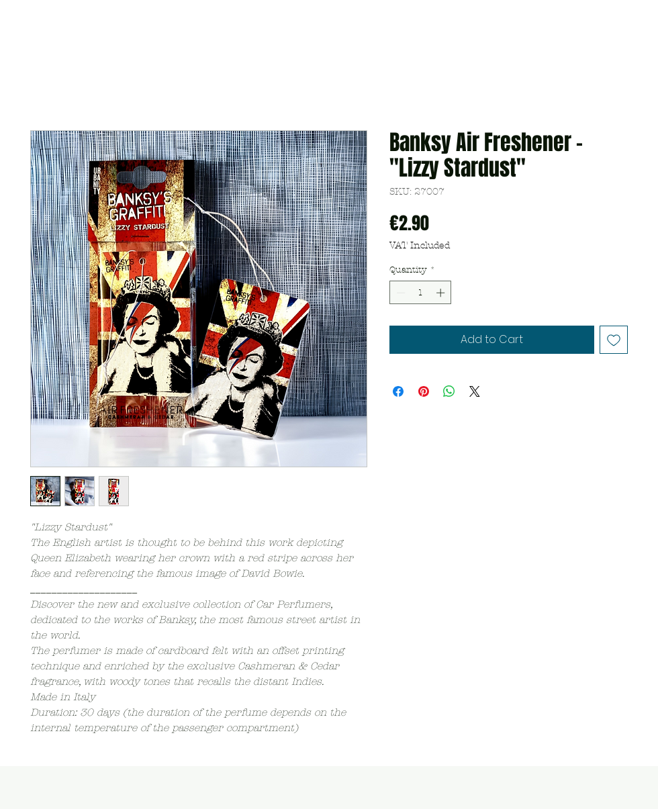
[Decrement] (399, 292)
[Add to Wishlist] (614, 340)
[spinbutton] (421, 292)
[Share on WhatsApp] (449, 391)
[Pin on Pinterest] (424, 391)
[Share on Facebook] (398, 391)
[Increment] (442, 292)
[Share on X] (475, 391)
